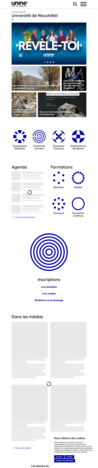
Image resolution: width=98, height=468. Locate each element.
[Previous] (17, 45)
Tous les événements (25, 217)
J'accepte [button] (59, 457)
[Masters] (78, 178)
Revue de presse (23, 448)
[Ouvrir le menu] (83, 4)
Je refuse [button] (69, 457)
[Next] (80, 45)
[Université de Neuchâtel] (20, 4)
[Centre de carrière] (39, 137)
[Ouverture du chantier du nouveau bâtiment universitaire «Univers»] (36, 78)
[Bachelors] (58, 178)
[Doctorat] (58, 204)
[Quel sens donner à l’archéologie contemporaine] (62, 104)
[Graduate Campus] (58, 137)
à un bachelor (49, 286)
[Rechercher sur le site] (75, 4)
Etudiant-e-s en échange (49, 300)
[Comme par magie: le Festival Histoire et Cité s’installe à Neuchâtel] (74, 78)
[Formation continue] (78, 204)
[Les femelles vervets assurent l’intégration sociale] (24, 104)
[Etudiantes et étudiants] (78, 137)
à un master (49, 293)
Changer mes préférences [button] (64, 460)
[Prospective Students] (19, 137)
